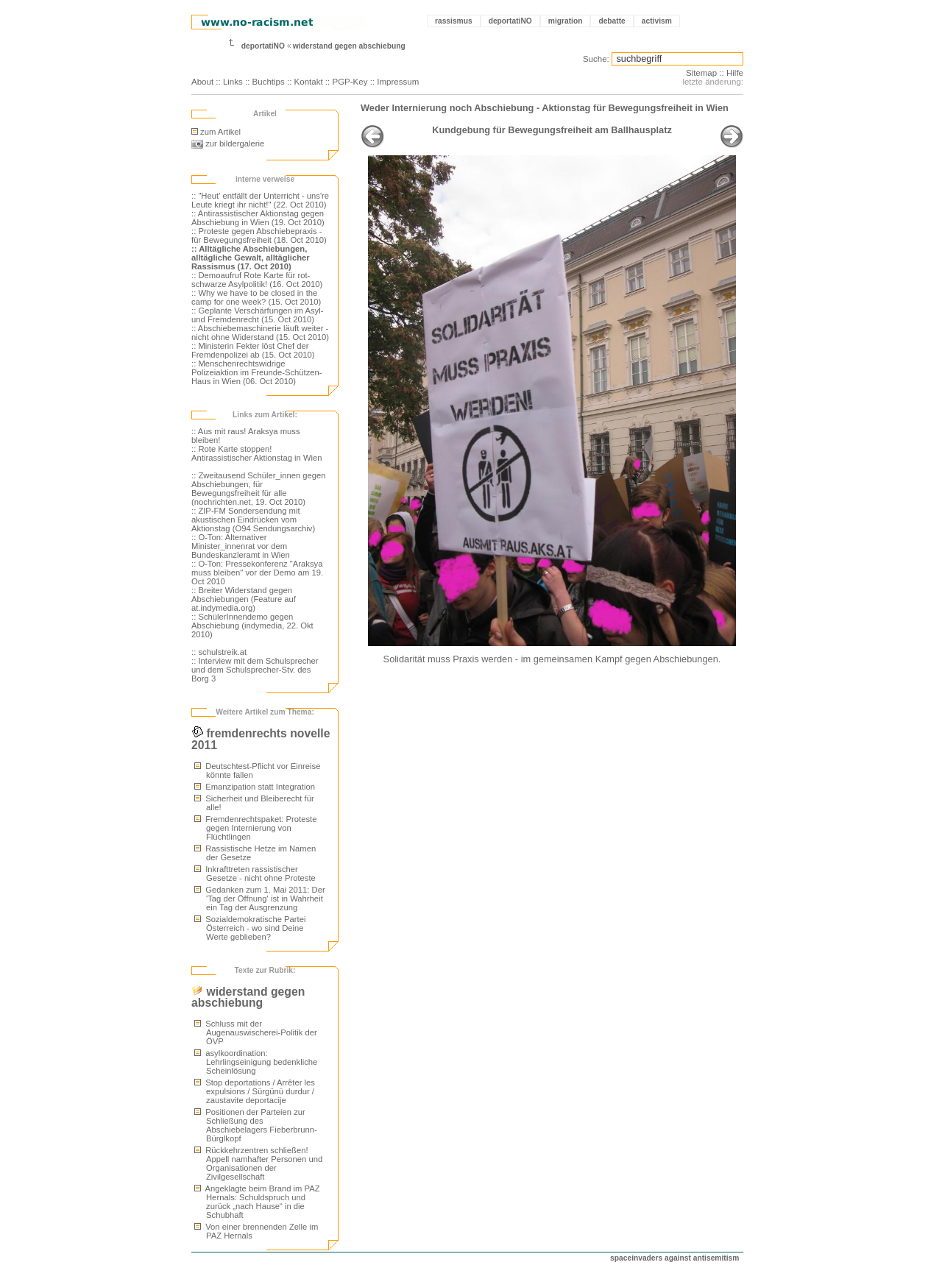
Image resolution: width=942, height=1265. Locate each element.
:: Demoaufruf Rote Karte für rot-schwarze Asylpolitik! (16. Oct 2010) (256, 279)
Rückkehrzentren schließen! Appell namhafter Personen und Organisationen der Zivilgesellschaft (258, 1163)
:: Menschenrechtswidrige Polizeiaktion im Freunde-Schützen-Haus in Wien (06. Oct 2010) (256, 372)
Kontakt (308, 81)
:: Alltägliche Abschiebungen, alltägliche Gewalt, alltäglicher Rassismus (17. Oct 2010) (250, 257)
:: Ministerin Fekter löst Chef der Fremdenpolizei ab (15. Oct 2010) (253, 350)
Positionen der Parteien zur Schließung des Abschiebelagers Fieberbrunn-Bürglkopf (255, 1125)
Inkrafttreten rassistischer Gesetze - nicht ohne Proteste (255, 873)
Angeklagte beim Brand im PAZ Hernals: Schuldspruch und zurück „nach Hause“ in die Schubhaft (257, 1201)
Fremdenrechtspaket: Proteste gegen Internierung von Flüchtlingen (255, 828)
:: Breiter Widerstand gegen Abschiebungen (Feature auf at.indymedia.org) (243, 599)
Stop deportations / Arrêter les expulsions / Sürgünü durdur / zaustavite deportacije (254, 1091)
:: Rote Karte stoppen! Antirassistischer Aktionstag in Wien (256, 453)
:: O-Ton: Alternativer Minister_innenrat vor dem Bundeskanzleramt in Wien (240, 546)
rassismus (453, 21)
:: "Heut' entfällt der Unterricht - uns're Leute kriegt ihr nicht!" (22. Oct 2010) (260, 200)
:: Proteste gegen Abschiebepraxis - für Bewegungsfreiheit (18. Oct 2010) (259, 235)
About (202, 81)
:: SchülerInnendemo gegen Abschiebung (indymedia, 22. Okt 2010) (252, 625)
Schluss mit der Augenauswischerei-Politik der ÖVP (255, 1032)
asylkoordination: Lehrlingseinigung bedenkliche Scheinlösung (255, 1062)
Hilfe (734, 72)
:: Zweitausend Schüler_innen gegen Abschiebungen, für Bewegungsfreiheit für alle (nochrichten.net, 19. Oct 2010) (258, 488)
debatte (611, 21)
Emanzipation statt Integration (254, 786)
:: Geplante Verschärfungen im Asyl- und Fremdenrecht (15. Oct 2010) (257, 315)
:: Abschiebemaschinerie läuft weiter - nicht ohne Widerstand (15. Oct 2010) (260, 332)
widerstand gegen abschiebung (349, 46)
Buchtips (268, 81)
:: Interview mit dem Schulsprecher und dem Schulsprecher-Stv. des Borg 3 (255, 669)
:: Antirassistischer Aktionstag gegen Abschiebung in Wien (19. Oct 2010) (258, 218)
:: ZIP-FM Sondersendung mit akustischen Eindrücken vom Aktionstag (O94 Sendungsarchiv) (253, 519)
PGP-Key (349, 81)
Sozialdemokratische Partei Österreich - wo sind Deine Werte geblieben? (249, 928)
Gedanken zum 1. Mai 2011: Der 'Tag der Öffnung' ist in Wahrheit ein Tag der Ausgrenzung (259, 898)
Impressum (398, 81)
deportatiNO (510, 21)
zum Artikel (216, 131)
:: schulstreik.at (219, 652)
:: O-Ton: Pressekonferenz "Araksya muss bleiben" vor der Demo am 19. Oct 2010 (257, 572)
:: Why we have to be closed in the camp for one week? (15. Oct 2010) (256, 297)
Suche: (596, 58)
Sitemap (701, 72)
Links (233, 81)
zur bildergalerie (227, 143)
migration (565, 21)
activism (657, 21)
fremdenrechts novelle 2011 (260, 739)
